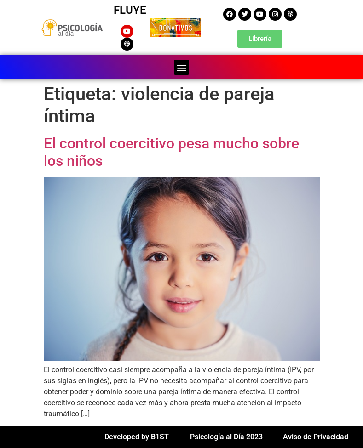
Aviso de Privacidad (315, 436)
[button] (181, 67)
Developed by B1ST (136, 436)
